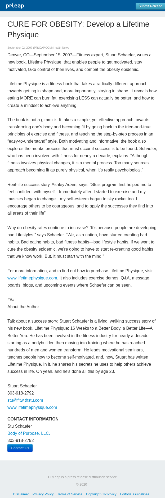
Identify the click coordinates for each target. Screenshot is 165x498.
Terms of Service (69, 494)
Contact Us (20, 448)
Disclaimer (21, 494)
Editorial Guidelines (134, 494)
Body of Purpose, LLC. (28, 433)
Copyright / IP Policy (101, 494)
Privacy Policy (43, 494)
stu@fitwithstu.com (25, 400)
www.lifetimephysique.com (32, 278)
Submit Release (150, 6)
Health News (61, 47)
